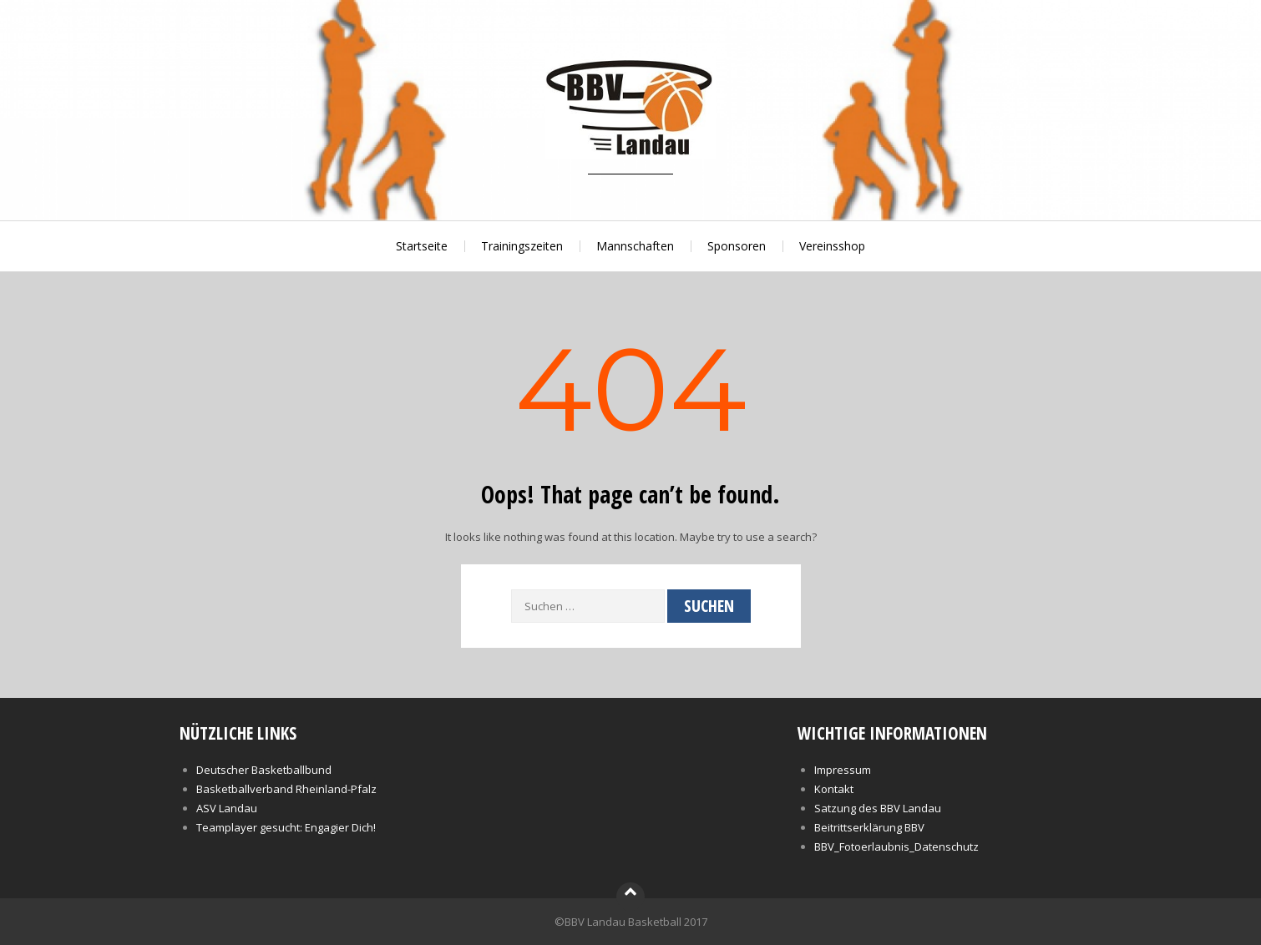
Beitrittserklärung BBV (869, 827)
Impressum (842, 769)
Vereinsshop (832, 246)
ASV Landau (226, 808)
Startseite (422, 246)
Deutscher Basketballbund (264, 769)
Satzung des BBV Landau (877, 808)
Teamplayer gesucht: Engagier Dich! (286, 827)
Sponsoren (736, 246)
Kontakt (833, 788)
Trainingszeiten (522, 246)
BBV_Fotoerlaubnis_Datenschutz (896, 846)
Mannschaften (635, 246)
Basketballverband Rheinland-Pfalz (286, 788)
